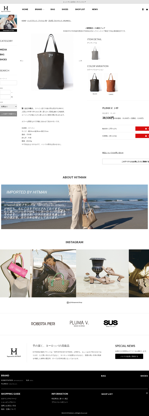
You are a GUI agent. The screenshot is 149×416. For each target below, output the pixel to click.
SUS (30, 380)
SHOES (65, 9)
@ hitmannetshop (74, 302)
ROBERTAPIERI (12, 380)
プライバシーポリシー (60, 402)
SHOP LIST (80, 9)
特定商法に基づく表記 (60, 399)
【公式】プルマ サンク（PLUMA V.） (59, 20)
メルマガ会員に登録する (129, 356)
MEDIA (3, 49)
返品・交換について (8, 409)
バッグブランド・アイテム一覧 (37, 20)
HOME (25, 9)
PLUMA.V (9, 384)
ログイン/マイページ (8, 399)
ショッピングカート (8, 402)
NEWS (95, 9)
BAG (53, 9)
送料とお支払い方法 (8, 406)
